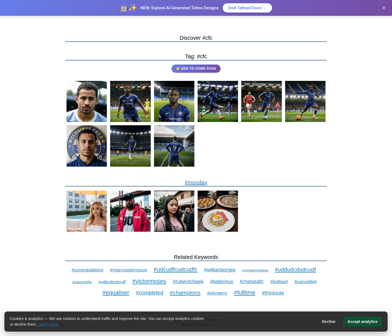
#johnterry (217, 293)
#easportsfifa (82, 282)
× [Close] (384, 7)
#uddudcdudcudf (295, 269)
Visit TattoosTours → (247, 7)
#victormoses (149, 281)
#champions (185, 292)
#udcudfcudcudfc (175, 269)
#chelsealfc (252, 281)
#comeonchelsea (255, 270)
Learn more (48, 324)
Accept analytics (363, 321)
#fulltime (244, 292)
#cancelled (305, 281)
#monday (196, 182)
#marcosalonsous (128, 270)
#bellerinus (221, 281)
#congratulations (87, 270)
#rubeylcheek (188, 281)
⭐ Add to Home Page (196, 69)
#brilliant (279, 281)
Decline (329, 321)
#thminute (273, 293)
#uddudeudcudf (112, 282)
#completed (149, 293)
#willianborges (220, 270)
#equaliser (115, 292)
